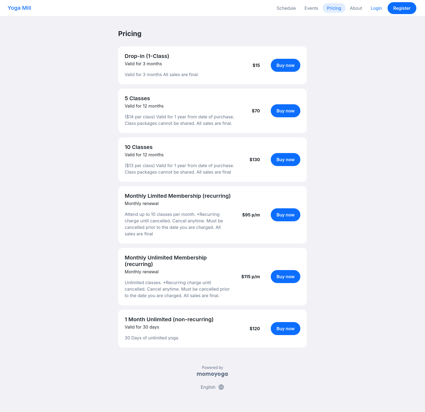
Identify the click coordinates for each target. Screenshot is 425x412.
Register (402, 8)
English (212, 387)
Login (376, 8)
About (356, 8)
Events (311, 8)
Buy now (285, 65)
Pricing (334, 8)
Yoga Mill (19, 8)
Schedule (286, 8)
